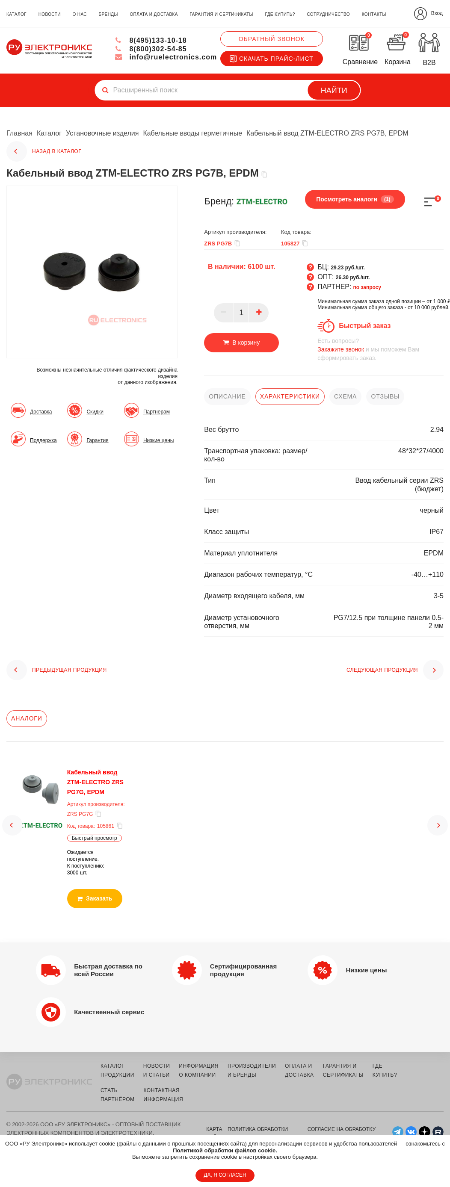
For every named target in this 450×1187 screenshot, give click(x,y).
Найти (334, 90)
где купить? (280, 14)
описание (227, 396)
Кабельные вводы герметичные (193, 133)
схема (345, 396)
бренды (108, 14)
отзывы (385, 396)
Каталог (49, 133)
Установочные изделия (102, 133)
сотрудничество (328, 14)
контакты (374, 14)
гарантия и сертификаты (221, 14)
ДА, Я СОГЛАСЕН (225, 1175)
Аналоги (26, 718)
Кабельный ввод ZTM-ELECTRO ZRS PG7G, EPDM (95, 781)
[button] (12, 825)
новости (49, 14)
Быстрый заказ (365, 325)
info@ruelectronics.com (166, 57)
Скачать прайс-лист (272, 58)
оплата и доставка (154, 14)
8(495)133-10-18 (151, 40)
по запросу (367, 287)
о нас (79, 14)
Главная (19, 133)
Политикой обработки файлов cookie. (225, 1150)
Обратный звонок (272, 38)
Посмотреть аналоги (354, 199)
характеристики (290, 396)
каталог (16, 14)
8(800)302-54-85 (151, 49)
